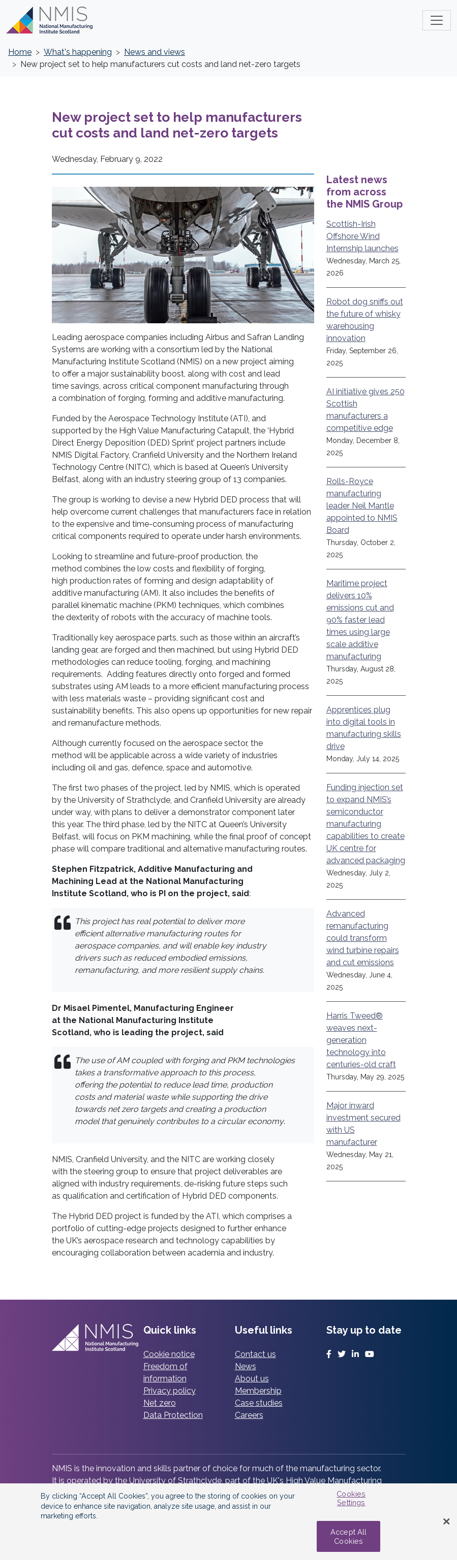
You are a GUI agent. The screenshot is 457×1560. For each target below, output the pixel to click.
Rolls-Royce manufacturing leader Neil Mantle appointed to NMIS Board (362, 506)
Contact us (255, 1354)
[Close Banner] (446, 1522)
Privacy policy (169, 1391)
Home (20, 52)
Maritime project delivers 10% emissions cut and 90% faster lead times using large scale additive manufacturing (360, 620)
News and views (154, 52)
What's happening (78, 52)
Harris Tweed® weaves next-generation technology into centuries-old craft (361, 1040)
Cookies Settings (351, 1498)
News (245, 1366)
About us (252, 1378)
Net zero (159, 1403)
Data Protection (173, 1415)
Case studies (259, 1403)
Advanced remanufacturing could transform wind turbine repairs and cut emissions (362, 938)
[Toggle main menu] (436, 20)
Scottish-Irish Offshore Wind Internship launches (362, 236)
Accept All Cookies (348, 1536)
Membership (258, 1391)
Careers (249, 1415)
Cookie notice (169, 1354)
